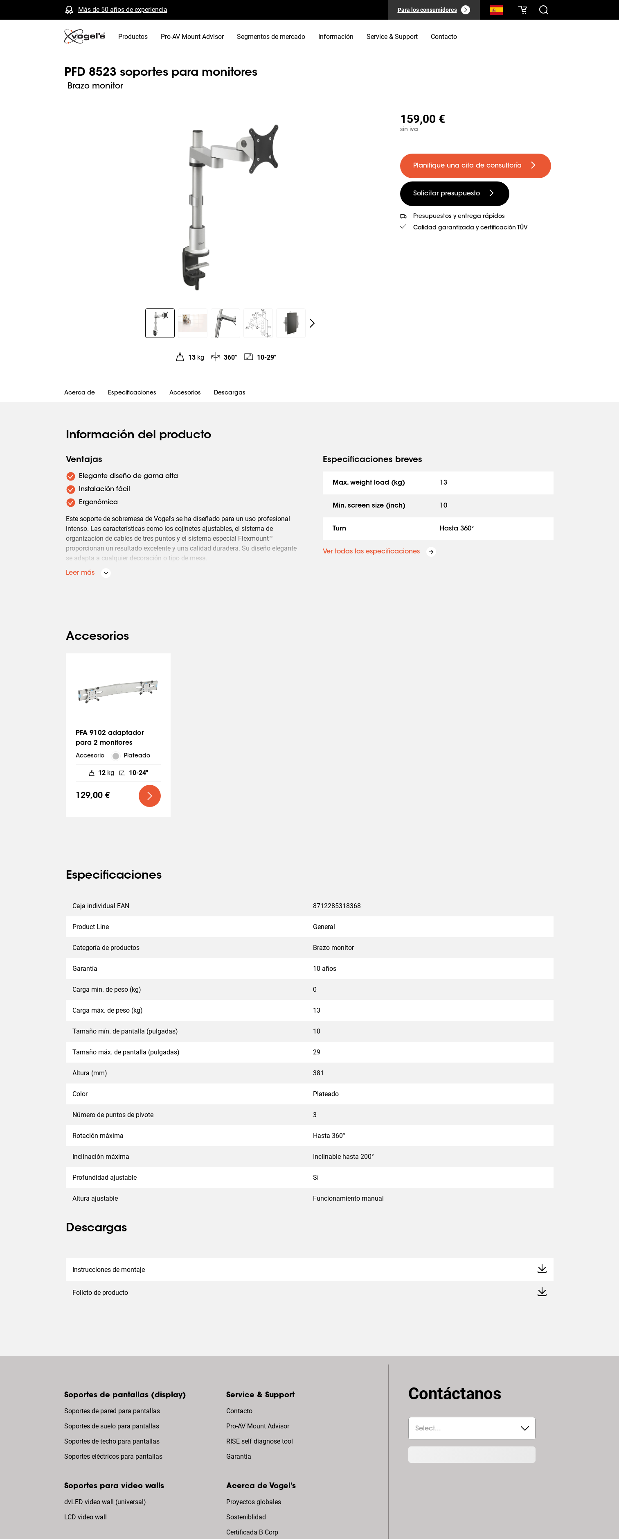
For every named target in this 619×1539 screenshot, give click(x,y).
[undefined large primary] (475, 166)
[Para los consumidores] (434, 10)
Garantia (238, 1456)
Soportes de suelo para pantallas (111, 1426)
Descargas (229, 393)
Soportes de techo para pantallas (112, 1441)
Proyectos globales (253, 1502)
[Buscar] (496, 11)
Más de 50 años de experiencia (122, 10)
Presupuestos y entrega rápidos (459, 217)
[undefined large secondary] (454, 193)
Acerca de (79, 393)
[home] (84, 36)
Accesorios (185, 393)
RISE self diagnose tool (259, 1441)
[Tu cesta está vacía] (522, 10)
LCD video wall (85, 1517)
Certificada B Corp (252, 1532)
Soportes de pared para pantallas (112, 1411)
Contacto (239, 1411)
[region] (225, 202)
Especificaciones (132, 393)
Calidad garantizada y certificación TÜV (470, 228)
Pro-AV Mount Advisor (257, 1426)
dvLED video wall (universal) (105, 1502)
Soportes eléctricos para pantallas (113, 1456)
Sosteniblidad (246, 1517)
